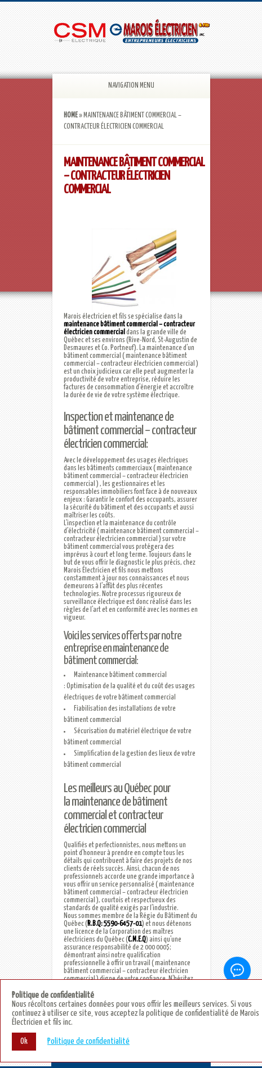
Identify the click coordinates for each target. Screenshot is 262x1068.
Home (71, 115)
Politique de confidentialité (88, 1041)
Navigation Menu (119, 85)
